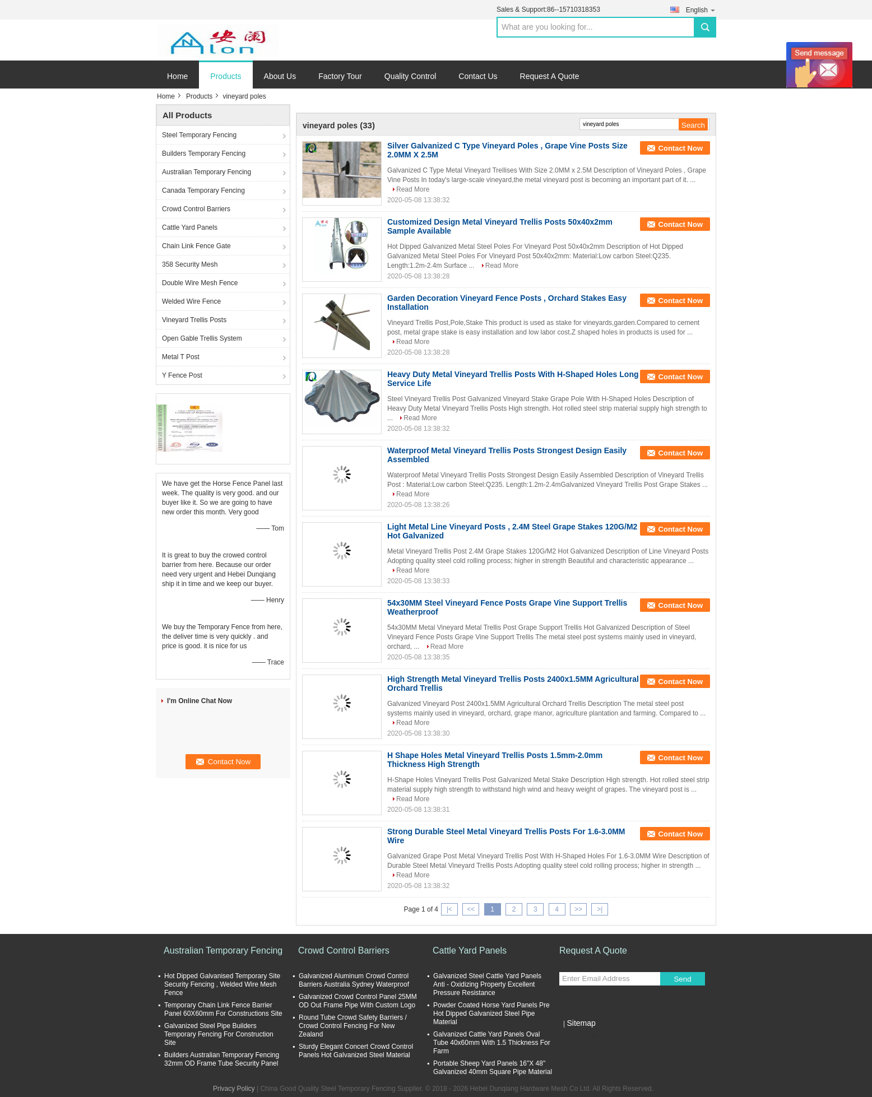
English (701, 10)
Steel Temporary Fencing (199, 135)
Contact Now (680, 148)
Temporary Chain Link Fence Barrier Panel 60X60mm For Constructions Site (223, 1009)
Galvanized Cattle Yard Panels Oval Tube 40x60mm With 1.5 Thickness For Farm (491, 1042)
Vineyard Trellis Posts (194, 320)
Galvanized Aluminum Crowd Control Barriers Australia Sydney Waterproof (354, 980)
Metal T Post (181, 357)
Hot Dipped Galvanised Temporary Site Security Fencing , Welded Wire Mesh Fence (222, 984)
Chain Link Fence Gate (196, 246)
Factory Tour (340, 76)
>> (578, 909)
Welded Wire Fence (191, 301)
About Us (280, 76)
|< (449, 909)
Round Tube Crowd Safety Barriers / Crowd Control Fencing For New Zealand (353, 1026)
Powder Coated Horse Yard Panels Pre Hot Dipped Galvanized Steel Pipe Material (491, 1013)
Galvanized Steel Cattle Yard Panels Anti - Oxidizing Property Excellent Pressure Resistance (487, 984)
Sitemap (581, 1023)
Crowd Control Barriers (196, 209)
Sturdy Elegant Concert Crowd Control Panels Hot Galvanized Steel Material (356, 1051)
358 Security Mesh (189, 264)
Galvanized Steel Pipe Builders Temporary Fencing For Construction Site (218, 1034)
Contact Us (477, 76)
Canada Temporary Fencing (203, 190)
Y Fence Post (182, 375)
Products (225, 76)
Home (177, 76)
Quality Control (410, 76)
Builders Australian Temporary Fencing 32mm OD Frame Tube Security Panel (221, 1059)
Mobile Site (579, 1037)
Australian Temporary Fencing (206, 172)
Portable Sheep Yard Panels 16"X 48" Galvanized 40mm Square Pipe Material (492, 1067)
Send (682, 979)
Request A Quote (549, 76)
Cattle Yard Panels (189, 227)
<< (471, 909)
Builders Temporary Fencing (203, 153)
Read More (412, 189)
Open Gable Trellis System (202, 338)
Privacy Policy (234, 1089)
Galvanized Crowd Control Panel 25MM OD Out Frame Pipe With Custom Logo (358, 1001)
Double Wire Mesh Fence (200, 283)
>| (599, 909)
